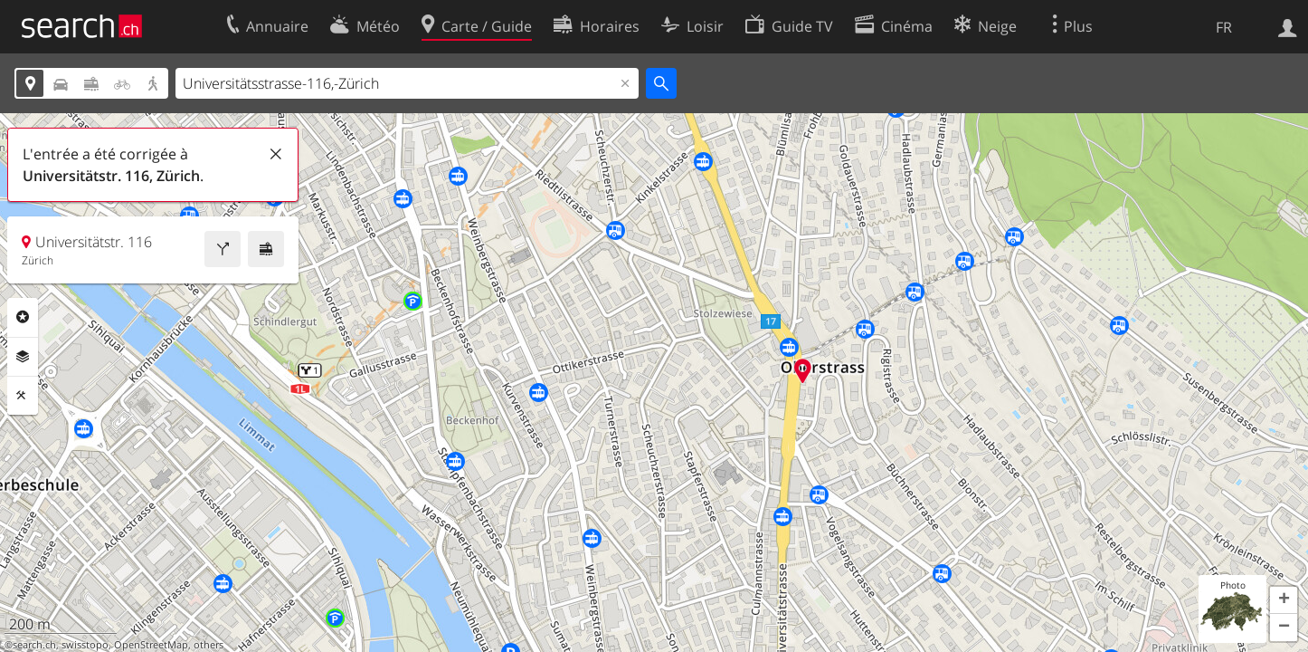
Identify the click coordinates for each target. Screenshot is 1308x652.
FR (1224, 27)
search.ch (34, 644)
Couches (22, 357)
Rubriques (22, 317)
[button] (1283, 600)
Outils (22, 396)
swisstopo (85, 644)
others (208, 644)
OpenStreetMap (151, 644)
